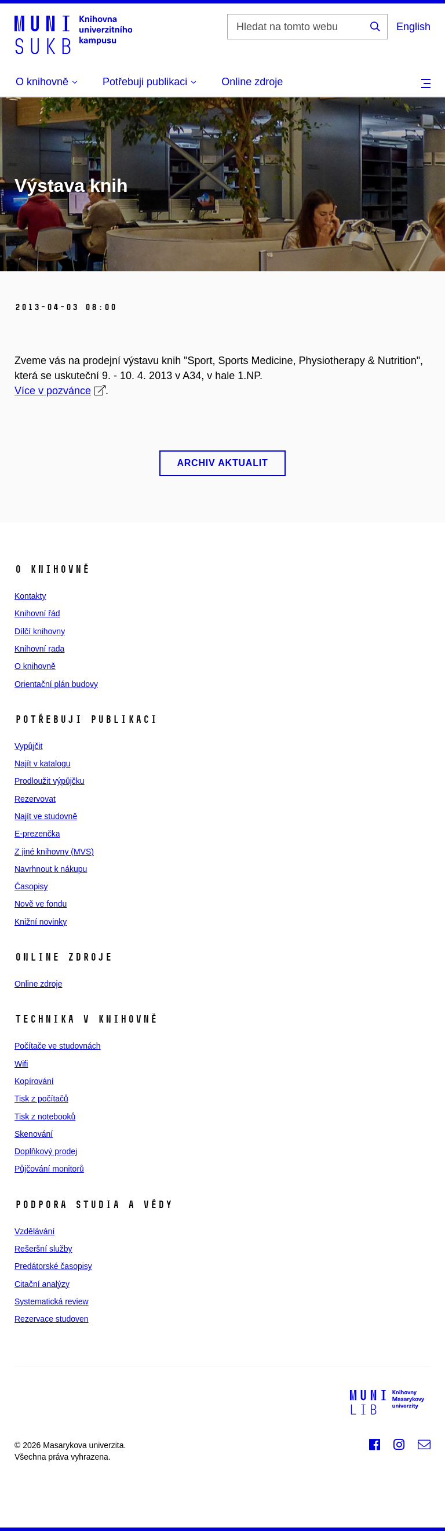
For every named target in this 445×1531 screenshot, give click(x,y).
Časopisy (31, 886)
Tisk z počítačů (41, 1098)
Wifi (21, 1063)
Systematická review (51, 1301)
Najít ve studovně (45, 816)
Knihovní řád (37, 613)
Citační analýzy (42, 1284)
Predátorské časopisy (53, 1266)
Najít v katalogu (42, 763)
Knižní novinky (40, 921)
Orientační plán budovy (56, 684)
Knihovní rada (39, 648)
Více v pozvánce (52, 391)
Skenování (33, 1134)
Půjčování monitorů (49, 1168)
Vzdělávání (34, 1231)
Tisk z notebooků (44, 1116)
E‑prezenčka (37, 833)
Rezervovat (35, 798)
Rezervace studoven (51, 1318)
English (413, 26)
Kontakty (30, 596)
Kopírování (34, 1081)
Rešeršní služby (43, 1248)
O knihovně (35, 666)
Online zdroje (252, 82)
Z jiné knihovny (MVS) (54, 851)
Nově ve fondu (40, 903)
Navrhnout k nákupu (50, 869)
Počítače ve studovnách (57, 1045)
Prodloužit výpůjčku (49, 780)
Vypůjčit (28, 746)
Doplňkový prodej (45, 1151)
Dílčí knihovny (39, 631)
